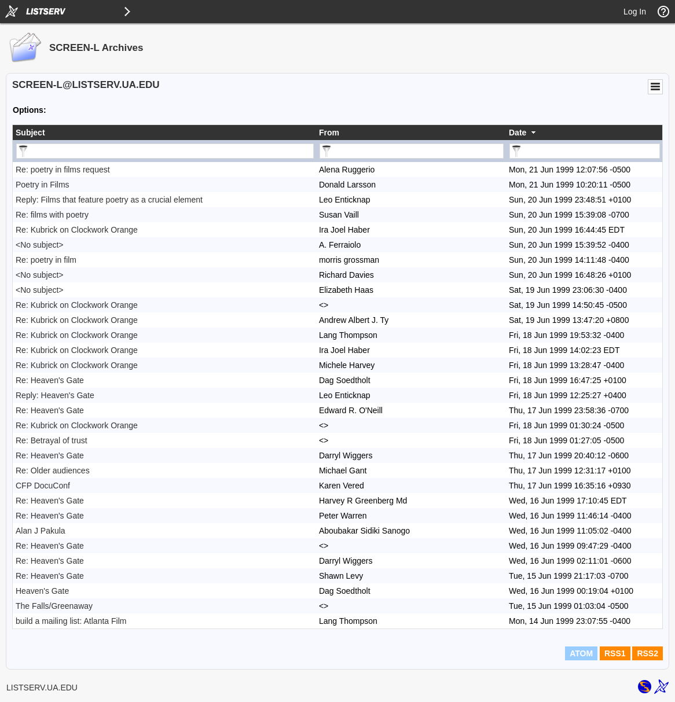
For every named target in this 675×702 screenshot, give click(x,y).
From (329, 132)
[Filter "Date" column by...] (584, 151)
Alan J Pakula (40, 530)
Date (517, 132)
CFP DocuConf (43, 485)
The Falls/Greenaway (54, 606)
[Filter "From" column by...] (412, 151)
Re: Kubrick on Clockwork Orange (77, 229)
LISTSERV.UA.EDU (42, 687)
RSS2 (647, 653)
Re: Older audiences (53, 470)
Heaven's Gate (42, 591)
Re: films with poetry (52, 214)
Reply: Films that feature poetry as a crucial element (109, 199)
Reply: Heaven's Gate (55, 395)
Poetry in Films (42, 184)
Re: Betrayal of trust (51, 440)
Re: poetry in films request (63, 169)
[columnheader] (164, 132)
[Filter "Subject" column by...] (165, 151)
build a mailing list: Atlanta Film (71, 621)
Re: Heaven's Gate (50, 380)
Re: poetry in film (46, 259)
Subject (30, 132)
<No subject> (40, 244)
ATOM (581, 653)
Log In (634, 11)
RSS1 (615, 653)
